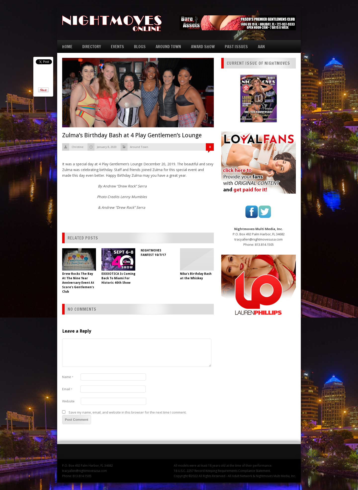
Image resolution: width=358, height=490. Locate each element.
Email (67, 389)
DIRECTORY (91, 46)
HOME (67, 46)
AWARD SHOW (203, 46)
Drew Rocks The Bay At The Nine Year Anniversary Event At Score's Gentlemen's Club (78, 282)
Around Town (139, 147)
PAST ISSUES (236, 46)
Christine (78, 147)
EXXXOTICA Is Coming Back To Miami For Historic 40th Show (118, 278)
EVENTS (117, 46)
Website (68, 401)
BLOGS (140, 46)
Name (67, 377)
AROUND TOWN (168, 46)
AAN (261, 46)
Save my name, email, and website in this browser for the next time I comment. (127, 412)
